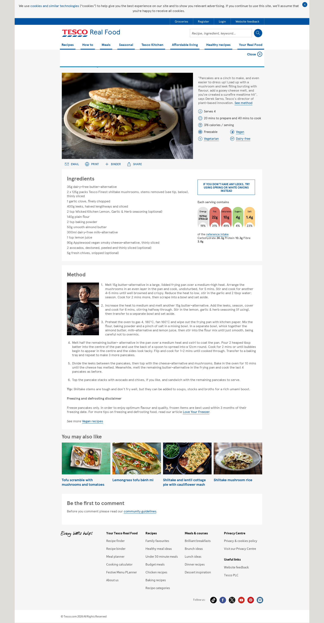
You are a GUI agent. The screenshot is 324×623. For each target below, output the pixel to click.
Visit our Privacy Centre (240, 548)
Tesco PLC (231, 575)
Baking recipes (155, 580)
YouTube (241, 600)
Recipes (68, 45)
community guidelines (140, 511)
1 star (63, 65)
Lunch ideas (193, 556)
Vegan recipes (92, 421)
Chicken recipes (156, 572)
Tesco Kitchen (152, 45)
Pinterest (250, 600)
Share (134, 164)
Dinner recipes (195, 564)
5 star (82, 65)
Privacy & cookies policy (240, 541)
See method (243, 102)
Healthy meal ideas (158, 548)
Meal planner (115, 556)
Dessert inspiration (198, 572)
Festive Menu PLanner (121, 572)
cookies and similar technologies (54, 5)
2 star (68, 65)
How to (87, 45)
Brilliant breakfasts (198, 541)
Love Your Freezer (196, 411)
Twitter (232, 600)
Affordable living (185, 45)
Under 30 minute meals (161, 556)
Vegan (240, 131)
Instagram (260, 600)
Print (92, 164)
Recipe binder (115, 548)
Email (72, 164)
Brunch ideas (194, 548)
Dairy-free (243, 138)
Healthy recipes (218, 45)
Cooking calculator (119, 564)
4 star (77, 65)
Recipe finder (115, 541)
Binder (113, 164)
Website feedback (236, 567)
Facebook (222, 600)
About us (112, 580)
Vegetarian (211, 138)
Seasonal (126, 45)
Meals (106, 45)
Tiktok (213, 600)
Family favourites (157, 541)
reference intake (217, 234)
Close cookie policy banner (304, 4)
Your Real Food (250, 45)
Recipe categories (157, 588)
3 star (73, 65)
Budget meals (155, 564)
